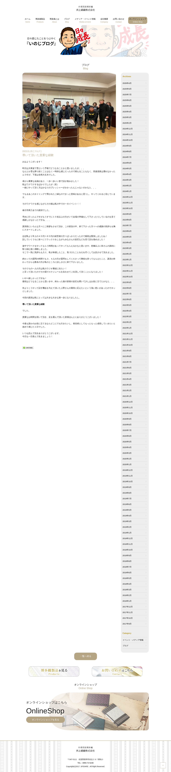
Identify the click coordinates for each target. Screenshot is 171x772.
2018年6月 (127, 572)
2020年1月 (127, 464)
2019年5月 (127, 510)
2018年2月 (127, 595)
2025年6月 (127, 100)
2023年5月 (127, 237)
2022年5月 (127, 305)
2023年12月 (128, 197)
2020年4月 (127, 447)
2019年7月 (127, 498)
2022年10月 (128, 277)
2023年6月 (127, 231)
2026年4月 (127, 83)
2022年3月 (127, 316)
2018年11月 (128, 544)
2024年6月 (127, 163)
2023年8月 (127, 220)
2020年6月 (127, 436)
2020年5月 (127, 442)
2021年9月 (127, 351)
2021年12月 (128, 333)
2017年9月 (127, 624)
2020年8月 (127, 424)
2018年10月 (128, 550)
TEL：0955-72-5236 (85, 763)
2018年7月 (127, 567)
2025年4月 (127, 112)
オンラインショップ (137, 20)
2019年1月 (127, 533)
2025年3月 (127, 117)
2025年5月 (127, 106)
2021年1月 (127, 396)
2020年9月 (127, 419)
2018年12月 (128, 538)
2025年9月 (127, 89)
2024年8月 (127, 151)
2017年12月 (128, 607)
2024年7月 (127, 157)
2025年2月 (127, 123)
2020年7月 (127, 430)
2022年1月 (127, 328)
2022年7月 (127, 294)
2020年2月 (127, 459)
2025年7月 (127, 94)
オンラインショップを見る (45, 719)
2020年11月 (128, 407)
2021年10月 (128, 345)
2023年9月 (127, 214)
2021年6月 (127, 368)
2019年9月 (127, 487)
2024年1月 (127, 191)
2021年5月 (127, 373)
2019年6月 (127, 504)
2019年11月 (128, 476)
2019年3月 (127, 521)
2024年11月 (128, 134)
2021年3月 (127, 385)
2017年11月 (128, 612)
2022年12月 (128, 265)
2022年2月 (127, 322)
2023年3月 (127, 248)
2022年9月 (127, 282)
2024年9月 (127, 146)
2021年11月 (128, 339)
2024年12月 (128, 129)
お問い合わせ (118, 20)
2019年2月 (127, 527)
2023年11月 (128, 203)
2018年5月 (127, 578)
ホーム (27, 20)
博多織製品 (40, 20)
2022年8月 (127, 288)
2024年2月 (127, 185)
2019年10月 (128, 481)
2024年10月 (128, 140)
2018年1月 (127, 601)
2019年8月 (127, 493)
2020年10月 (128, 413)
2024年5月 (127, 168)
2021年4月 (127, 379)
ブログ (67, 20)
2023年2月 (127, 254)
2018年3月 (127, 590)
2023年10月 (128, 208)
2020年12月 (128, 402)
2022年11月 (128, 271)
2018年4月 (127, 584)
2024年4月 (127, 174)
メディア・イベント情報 (85, 20)
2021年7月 (127, 362)
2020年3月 (127, 453)
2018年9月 (127, 555)
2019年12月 (128, 470)
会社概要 (104, 20)
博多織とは (54, 20)
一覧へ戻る (85, 656)
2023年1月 (127, 259)
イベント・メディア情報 (133, 640)
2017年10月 (128, 618)
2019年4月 (127, 516)
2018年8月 (127, 561)
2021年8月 (127, 356)
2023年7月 (127, 225)
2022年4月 (127, 311)
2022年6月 (127, 299)
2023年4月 (127, 242)
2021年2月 (127, 390)
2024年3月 (127, 180)
